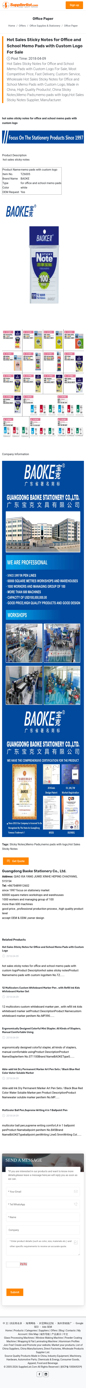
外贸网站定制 (46, 1323)
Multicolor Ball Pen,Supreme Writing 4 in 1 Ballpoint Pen (34, 1110)
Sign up (74, 5)
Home (11, 25)
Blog (61, 1330)
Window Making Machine (49, 1337)
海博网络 (30, 1323)
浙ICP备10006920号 (71, 1366)
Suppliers (44, 1330)
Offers (22, 25)
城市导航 (45, 1334)
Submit (14, 1292)
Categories (31, 1330)
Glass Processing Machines (19, 1337)
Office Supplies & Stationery (45, 25)
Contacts (71, 1330)
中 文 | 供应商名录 (12, 1323)
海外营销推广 (64, 1323)
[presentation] (32, 1277)
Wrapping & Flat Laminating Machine (37, 1341)
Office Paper (71, 25)
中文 (65, 1334)
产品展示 (56, 1334)
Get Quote (16, 861)
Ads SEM (47, 1326)
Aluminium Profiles (69, 1341)
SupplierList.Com (27, 1366)
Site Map (33, 1334)
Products (18, 1330)
